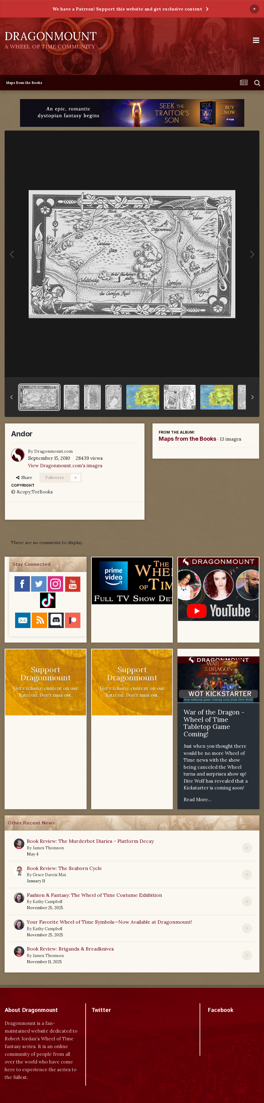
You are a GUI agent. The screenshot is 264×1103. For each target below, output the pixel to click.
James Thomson (48, 848)
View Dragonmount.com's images (65, 465)
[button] (11, 397)
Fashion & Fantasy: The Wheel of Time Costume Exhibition (94, 895)
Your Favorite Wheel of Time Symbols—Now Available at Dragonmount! (109, 922)
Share (24, 477)
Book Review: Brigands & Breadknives (70, 949)
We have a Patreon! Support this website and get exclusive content (127, 9)
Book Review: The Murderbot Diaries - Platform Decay (90, 841)
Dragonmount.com (53, 451)
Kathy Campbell (47, 901)
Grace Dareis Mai (49, 874)
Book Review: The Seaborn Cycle (64, 868)
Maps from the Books (187, 438)
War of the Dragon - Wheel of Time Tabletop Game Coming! (214, 723)
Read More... (198, 799)
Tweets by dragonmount (118, 1021)
